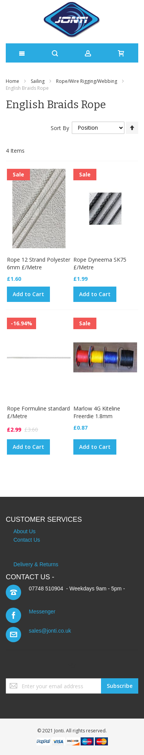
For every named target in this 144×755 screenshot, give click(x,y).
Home (12, 81)
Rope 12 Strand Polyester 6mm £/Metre (38, 263)
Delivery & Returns (35, 564)
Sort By (60, 127)
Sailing (38, 81)
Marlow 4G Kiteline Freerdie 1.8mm (96, 412)
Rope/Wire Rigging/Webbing (86, 81)
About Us (24, 531)
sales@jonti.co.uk (50, 631)
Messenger (42, 611)
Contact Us (26, 540)
